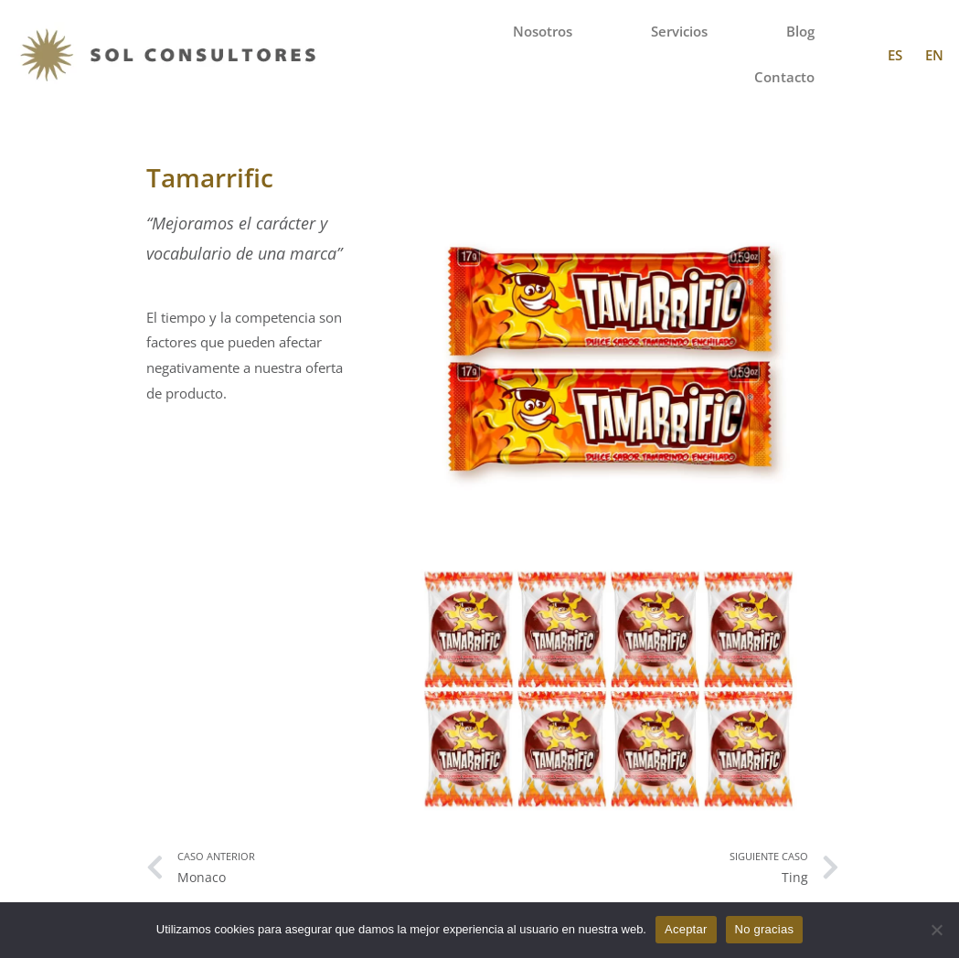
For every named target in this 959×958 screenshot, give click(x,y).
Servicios (679, 31)
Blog (800, 31)
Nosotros (542, 31)
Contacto (784, 77)
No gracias (764, 929)
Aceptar (686, 929)
